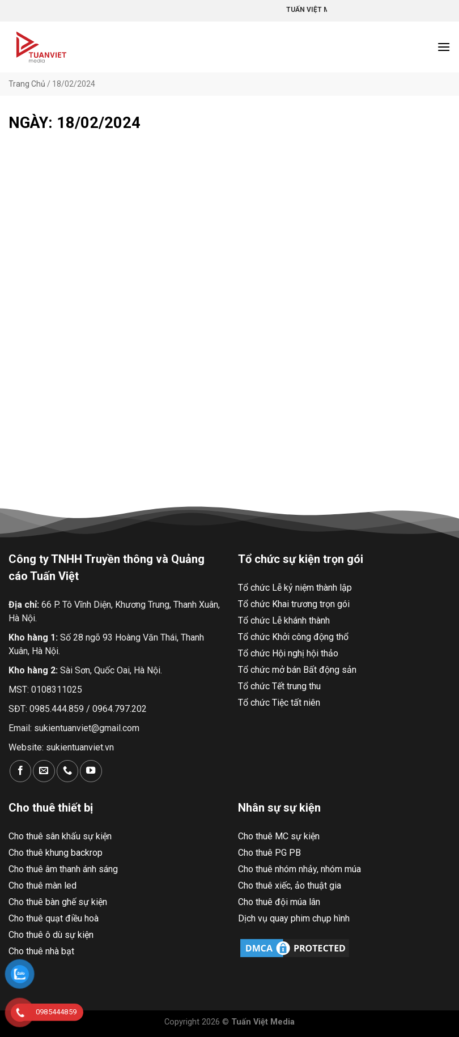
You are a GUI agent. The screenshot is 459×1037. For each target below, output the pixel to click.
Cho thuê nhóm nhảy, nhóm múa (299, 869)
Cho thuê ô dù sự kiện (51, 934)
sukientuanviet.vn (80, 747)
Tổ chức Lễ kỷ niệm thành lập (295, 587)
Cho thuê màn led (42, 885)
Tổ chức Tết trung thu (279, 686)
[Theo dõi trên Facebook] (20, 771)
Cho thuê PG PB (269, 852)
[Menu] (443, 47)
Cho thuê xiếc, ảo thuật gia (289, 885)
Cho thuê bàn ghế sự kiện (57, 902)
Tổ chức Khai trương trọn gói (294, 604)
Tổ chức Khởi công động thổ (293, 636)
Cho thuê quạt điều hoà (53, 918)
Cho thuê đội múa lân (279, 902)
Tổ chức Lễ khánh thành (284, 620)
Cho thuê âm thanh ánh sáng (63, 869)
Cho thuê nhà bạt (41, 951)
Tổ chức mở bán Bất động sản (297, 669)
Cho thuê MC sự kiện (279, 836)
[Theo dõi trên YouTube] (90, 771)
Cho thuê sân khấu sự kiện (60, 836)
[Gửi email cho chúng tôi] (43, 771)
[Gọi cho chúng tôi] (67, 771)
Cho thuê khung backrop (55, 852)
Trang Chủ (26, 83)
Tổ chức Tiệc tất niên (279, 702)
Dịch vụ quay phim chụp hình (294, 918)
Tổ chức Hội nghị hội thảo (288, 653)
